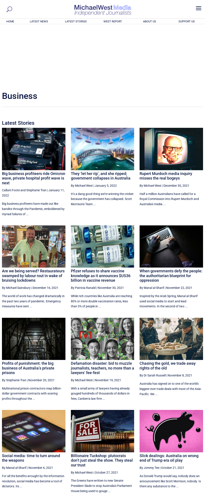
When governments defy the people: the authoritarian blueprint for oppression (171, 216)
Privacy (194, 493)
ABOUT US (149, 21)
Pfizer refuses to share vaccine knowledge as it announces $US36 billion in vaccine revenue (100, 216)
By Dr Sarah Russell (153, 316)
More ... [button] (191, 452)
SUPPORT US (186, 21)
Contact (182, 493)
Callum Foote (11, 131)
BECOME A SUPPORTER (183, 469)
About (171, 493)
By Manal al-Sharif (152, 228)
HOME (10, 21)
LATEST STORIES (76, 21)
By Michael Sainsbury (16, 228)
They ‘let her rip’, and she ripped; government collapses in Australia (100, 117)
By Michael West (82, 126)
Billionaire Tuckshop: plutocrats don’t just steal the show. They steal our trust (102, 401)
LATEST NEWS (39, 21)
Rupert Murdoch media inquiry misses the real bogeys (166, 117)
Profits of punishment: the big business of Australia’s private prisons (28, 309)
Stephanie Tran (36, 131)
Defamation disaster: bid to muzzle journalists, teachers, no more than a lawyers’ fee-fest (102, 309)
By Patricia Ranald (83, 228)
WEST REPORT (112, 21)
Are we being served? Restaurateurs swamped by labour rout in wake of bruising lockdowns (33, 216)
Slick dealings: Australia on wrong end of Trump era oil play (169, 399)
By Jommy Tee (149, 408)
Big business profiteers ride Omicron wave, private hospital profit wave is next (33, 119)
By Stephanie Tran (14, 321)
